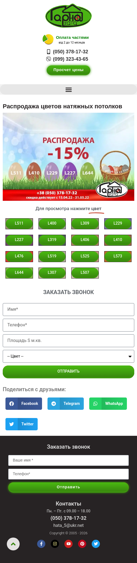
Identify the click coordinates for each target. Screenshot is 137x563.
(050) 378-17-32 (68, 518)
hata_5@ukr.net (68, 525)
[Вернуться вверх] (13, 544)
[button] (68, 89)
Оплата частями (72, 37)
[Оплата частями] (48, 39)
